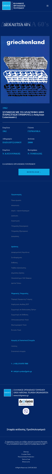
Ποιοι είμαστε (16, 200)
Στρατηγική (15, 221)
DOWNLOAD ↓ (34, 172)
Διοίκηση (14, 216)
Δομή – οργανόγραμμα (20, 210)
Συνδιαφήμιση (16, 257)
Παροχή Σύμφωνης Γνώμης (21, 299)
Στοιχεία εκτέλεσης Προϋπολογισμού (26, 429)
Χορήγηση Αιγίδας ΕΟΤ (20, 304)
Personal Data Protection (26, 457)
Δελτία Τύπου (16, 283)
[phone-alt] (19, 363)
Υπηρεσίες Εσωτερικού (19, 226)
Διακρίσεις (15, 236)
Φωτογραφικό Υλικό (18, 325)
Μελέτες (14, 346)
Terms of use (26, 459)
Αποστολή (15, 205)
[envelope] (21, 371)
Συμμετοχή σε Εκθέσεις (19, 315)
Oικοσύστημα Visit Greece (21, 278)
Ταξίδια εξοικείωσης (18, 268)
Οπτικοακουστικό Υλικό (20, 320)
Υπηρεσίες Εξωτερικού (19, 231)
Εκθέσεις (14, 262)
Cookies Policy (26, 454)
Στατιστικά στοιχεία (18, 351)
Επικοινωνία (26, 462)
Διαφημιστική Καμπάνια (20, 252)
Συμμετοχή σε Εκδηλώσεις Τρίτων (23, 309)
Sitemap (26, 452)
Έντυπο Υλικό (16, 330)
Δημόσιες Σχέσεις (17, 273)
